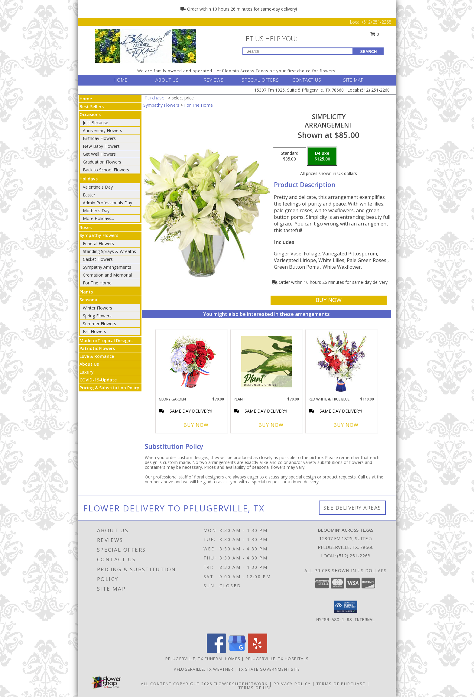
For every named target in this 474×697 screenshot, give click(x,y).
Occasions (90, 114)
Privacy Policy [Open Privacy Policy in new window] (292, 683)
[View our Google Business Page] (237, 651)
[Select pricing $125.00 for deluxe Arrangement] (322, 156)
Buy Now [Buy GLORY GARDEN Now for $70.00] (196, 425)
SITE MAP (353, 80)
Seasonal (89, 300)
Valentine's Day (98, 187)
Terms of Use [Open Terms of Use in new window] (255, 687)
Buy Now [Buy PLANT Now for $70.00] (271, 425)
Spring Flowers (97, 316)
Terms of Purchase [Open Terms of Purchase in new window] (341, 683)
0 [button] (374, 34)
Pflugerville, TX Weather (203, 669)
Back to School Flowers (106, 170)
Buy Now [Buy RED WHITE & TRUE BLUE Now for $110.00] (346, 425)
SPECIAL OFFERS (260, 80)
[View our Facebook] (216, 651)
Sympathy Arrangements (107, 267)
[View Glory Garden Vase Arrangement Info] (191, 361)
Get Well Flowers (99, 154)
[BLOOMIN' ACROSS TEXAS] (145, 45)
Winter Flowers (97, 308)
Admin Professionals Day (107, 203)
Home (86, 99)
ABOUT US (167, 80)
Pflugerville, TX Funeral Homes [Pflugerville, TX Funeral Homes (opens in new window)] (202, 658)
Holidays (89, 179)
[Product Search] (297, 51)
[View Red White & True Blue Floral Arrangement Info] (341, 361)
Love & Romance (97, 356)
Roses (86, 227)
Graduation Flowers (102, 162)
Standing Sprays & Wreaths (109, 251)
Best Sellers (92, 106)
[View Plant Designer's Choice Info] (266, 361)
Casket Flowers (98, 259)
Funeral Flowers (98, 243)
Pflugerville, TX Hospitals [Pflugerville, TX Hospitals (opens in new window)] (277, 658)
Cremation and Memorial (107, 275)
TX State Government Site (269, 669)
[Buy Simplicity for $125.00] (328, 300)
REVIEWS (214, 80)
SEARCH (368, 51)
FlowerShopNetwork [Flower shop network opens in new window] (241, 683)
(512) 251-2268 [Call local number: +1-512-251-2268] (353, 556)
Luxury (87, 372)
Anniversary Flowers (102, 130)
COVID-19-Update (98, 380)
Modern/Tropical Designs (106, 340)
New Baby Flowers (101, 146)
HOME (121, 80)
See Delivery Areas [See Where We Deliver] (352, 507)
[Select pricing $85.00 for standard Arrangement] (289, 156)
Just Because (95, 122)
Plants (86, 292)
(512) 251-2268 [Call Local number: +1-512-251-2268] (376, 22)
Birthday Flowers (99, 138)
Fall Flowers (94, 331)
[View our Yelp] (257, 651)
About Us (89, 364)
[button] (345, 607)
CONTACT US (306, 80)
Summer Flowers (99, 323)
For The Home (97, 283)
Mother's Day (96, 210)
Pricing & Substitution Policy (109, 388)
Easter (89, 195)
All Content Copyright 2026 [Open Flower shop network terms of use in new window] (176, 683)
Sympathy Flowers (99, 235)
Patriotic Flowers (97, 348)
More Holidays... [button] (98, 218)
